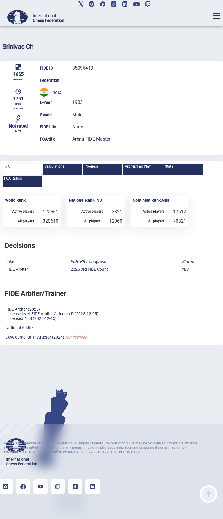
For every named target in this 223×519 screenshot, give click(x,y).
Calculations (54, 166)
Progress (91, 166)
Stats (169, 166)
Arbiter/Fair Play (138, 166)
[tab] (22, 170)
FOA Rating (13, 178)
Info (7, 167)
